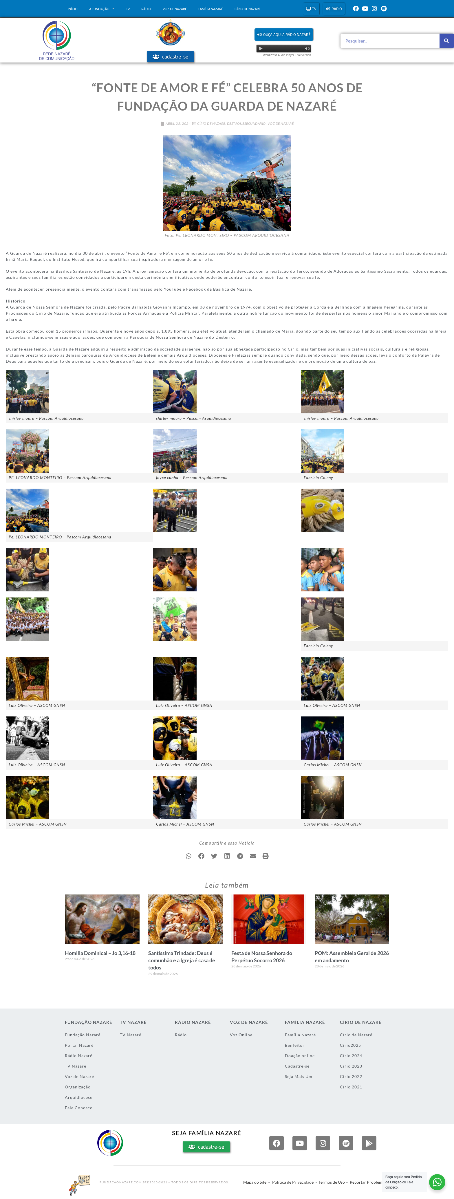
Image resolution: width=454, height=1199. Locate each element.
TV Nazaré (75, 1066)
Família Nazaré (210, 9)
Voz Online (241, 1034)
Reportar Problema (367, 1182)
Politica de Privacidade (293, 1182)
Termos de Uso (331, 1182)
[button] (284, 34)
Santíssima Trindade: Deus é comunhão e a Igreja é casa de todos (181, 960)
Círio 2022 (351, 1076)
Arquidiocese (78, 1097)
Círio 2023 (351, 1066)
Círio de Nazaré (248, 9)
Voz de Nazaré (175, 9)
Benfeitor (295, 1045)
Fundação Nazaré (82, 1034)
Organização (78, 1086)
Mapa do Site (254, 1182)
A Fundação (101, 9)
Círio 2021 (351, 1086)
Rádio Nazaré (78, 1055)
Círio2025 (350, 1045)
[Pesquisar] (447, 41)
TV (128, 9)
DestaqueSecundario (246, 123)
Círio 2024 (351, 1055)
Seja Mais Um (298, 1076)
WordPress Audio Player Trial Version (287, 55)
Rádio (146, 9)
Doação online (300, 1055)
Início (73, 9)
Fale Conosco (79, 1107)
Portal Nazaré (79, 1045)
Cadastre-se (297, 1066)
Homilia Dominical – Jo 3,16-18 (100, 953)
